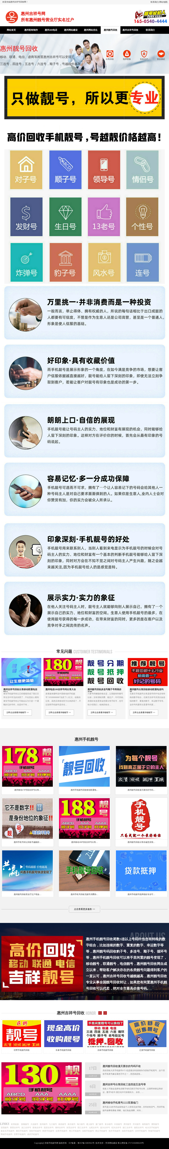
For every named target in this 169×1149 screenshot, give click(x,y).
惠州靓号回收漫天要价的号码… (141, 790)
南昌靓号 (62, 1124)
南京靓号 (71, 1124)
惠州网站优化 (90, 30)
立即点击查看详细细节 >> (17, 712)
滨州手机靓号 (141, 1131)
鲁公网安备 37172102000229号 (131, 1143)
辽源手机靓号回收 (147, 1050)
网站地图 (163, 2)
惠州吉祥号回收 (130, 30)
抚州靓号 (44, 1124)
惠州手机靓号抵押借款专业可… (141, 894)
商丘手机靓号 (101, 1131)
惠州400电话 (51, 30)
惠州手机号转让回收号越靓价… (27, 842)
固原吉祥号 (49, 1128)
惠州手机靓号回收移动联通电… (84, 790)
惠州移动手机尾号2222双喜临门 (120, 1102)
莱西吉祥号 (15, 1128)
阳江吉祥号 (82, 1128)
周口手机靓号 (75, 1131)
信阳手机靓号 (88, 1131)
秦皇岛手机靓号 (8, 1131)
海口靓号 (81, 1124)
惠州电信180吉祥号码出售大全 (60, 689)
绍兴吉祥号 (116, 1128)
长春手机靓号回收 (63, 1050)
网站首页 (11, 30)
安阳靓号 (5, 1128)
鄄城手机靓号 (7, 1134)
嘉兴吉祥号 (105, 1128)
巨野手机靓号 (20, 1134)
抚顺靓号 (25, 1124)
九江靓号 (53, 1124)
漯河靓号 (127, 1124)
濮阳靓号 (155, 1124)
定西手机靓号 (61, 1131)
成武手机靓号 (33, 1134)
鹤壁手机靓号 (48, 1131)
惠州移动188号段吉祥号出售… (84, 842)
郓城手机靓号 (154, 1131)
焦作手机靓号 (114, 1131)
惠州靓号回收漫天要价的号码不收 (122, 1066)
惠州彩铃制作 (31, 30)
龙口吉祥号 (26, 1128)
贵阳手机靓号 (35, 1131)
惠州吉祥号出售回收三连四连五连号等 (124, 1084)
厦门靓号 (99, 1124)
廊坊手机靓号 (22, 1131)
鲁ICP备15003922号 (86, 1143)
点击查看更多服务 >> (84, 909)
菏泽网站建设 (111, 1143)
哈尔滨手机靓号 (152, 1128)
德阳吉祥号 (139, 1128)
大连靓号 (34, 1124)
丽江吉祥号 (128, 1128)
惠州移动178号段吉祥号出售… (27, 790)
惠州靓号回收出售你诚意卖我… (141, 842)
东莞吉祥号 (71, 1128)
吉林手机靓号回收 (105, 1050)
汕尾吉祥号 (94, 1128)
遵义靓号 (90, 1124)
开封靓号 (137, 1124)
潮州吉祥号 (60, 1128)
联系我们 (154, 2)
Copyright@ (39, 1143)
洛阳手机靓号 (128, 1131)
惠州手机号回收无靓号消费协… (84, 894)
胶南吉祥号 (37, 1128)
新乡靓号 (109, 1124)
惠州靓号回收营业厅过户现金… (27, 894)
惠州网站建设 (71, 30)
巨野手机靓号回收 (22, 1050)
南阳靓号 (146, 1124)
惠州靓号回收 (110, 30)
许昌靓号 (118, 1124)
